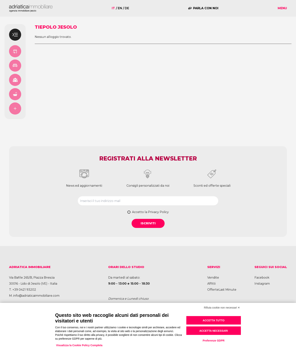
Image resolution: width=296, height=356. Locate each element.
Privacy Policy (158, 212)
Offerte (213, 289)
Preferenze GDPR (213, 340)
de (127, 8)
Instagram (262, 283)
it (113, 8)
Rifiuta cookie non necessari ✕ (222, 307)
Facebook (261, 277)
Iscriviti (148, 223)
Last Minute (227, 289)
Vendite (213, 277)
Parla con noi (205, 8)
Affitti (211, 283)
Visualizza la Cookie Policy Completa (79, 345)
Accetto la (150, 212)
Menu (282, 8)
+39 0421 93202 (24, 289)
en (120, 8)
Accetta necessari (213, 330)
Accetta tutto (214, 320)
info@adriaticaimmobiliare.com (36, 295)
